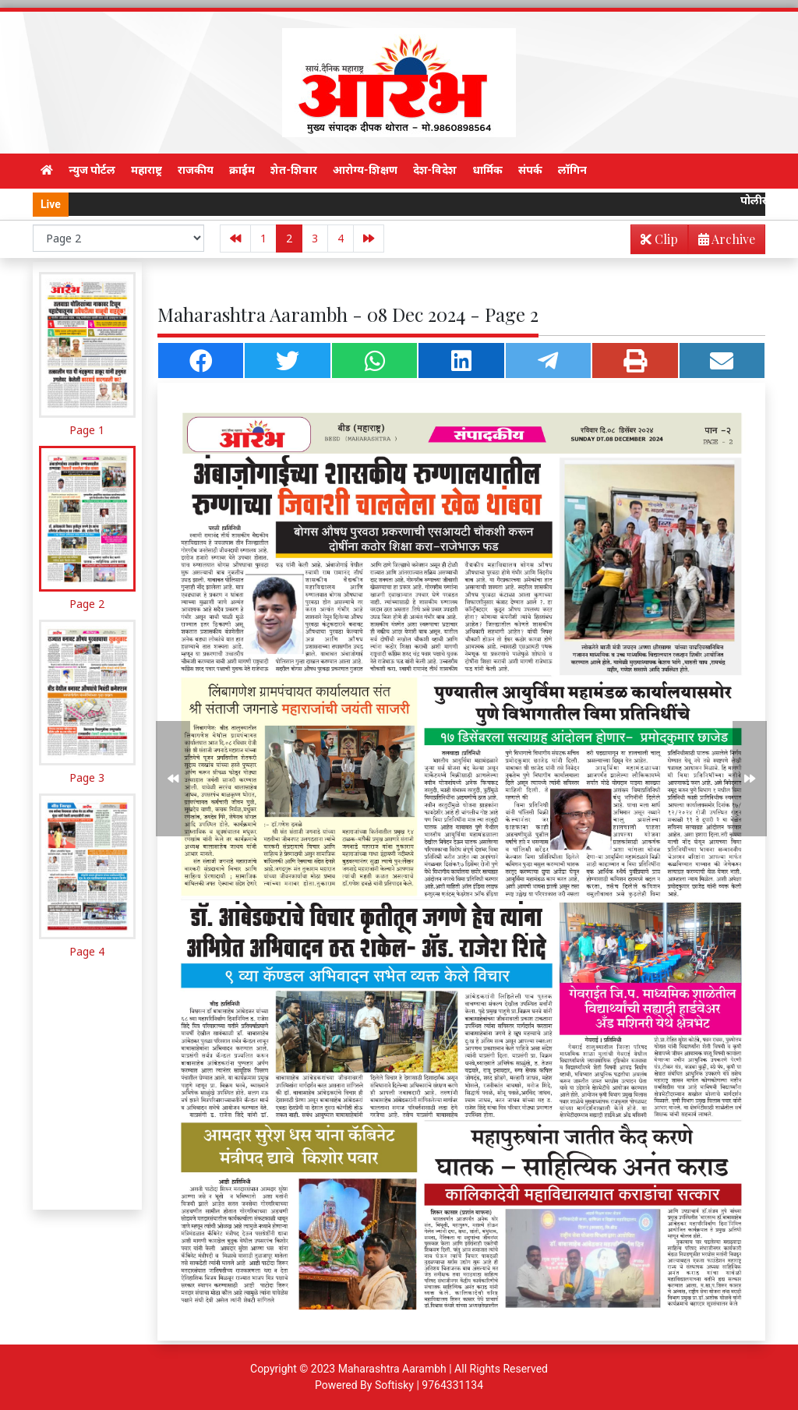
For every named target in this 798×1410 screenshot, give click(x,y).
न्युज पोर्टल (92, 170)
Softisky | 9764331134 (429, 1385)
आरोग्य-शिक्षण (365, 170)
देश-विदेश (435, 170)
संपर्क (530, 170)
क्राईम (242, 170)
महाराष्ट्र (146, 170)
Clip (659, 239)
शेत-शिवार (293, 170)
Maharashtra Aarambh (392, 1368)
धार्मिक (487, 170)
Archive (722, 242)
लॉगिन (572, 170)
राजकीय (196, 170)
